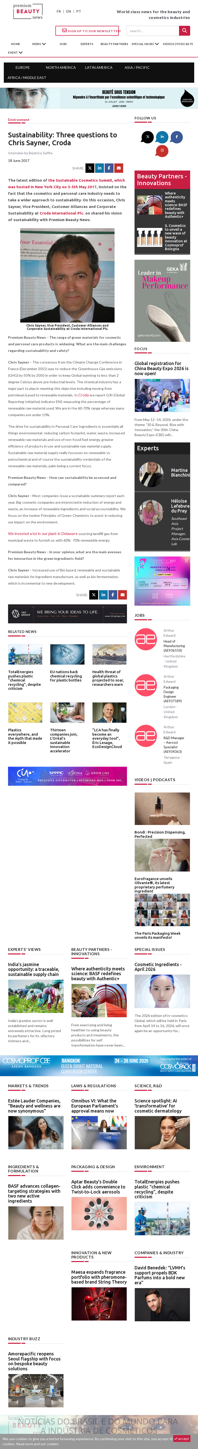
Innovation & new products (90, 1230)
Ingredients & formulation (22, 1144)
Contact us (58, 1425)
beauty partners (114, 44)
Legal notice (164, 1425)
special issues (143, 44)
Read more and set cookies (37, 1444)
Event (13, 52)
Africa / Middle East (27, 77)
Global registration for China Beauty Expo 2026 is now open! (162, 353)
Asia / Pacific (137, 67)
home (15, 44)
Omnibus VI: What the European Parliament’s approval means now (94, 1081)
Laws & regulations (92, 1061)
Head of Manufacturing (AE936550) (174, 630)
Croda (83, 395)
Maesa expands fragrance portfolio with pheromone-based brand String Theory (99, 1251)
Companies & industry (158, 1228)
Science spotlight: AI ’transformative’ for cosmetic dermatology (158, 1081)
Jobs (139, 601)
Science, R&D (147, 1061)
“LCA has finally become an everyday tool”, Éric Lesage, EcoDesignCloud (108, 735)
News (37, 44)
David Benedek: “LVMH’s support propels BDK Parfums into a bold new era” (160, 1250)
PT (78, 11)
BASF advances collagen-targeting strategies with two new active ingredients (34, 1168)
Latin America (99, 67)
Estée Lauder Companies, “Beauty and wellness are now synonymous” (34, 1081)
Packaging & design (92, 1142)
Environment (19, 119)
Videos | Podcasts (178, 44)
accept (181, 1438)
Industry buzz (23, 1313)
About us (31, 1425)
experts (87, 44)
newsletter (138, 1425)
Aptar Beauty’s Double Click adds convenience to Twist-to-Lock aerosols (98, 1161)
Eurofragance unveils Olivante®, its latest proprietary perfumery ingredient (161, 865)
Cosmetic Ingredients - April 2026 (158, 943)
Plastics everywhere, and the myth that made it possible (24, 733)
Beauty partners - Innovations (162, 165)
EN (68, 11)
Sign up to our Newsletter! (90, 30)
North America (61, 67)
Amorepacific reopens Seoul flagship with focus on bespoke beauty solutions (34, 1335)
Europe (23, 67)
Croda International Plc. (62, 213)
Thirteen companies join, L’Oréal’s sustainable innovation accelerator (66, 737)
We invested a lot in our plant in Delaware (41, 533)
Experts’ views (23, 926)
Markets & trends (27, 1061)
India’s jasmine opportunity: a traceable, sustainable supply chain (33, 945)
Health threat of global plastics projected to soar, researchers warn (106, 677)
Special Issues (149, 926)
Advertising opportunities (98, 1425)
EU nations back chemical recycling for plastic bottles (65, 675)
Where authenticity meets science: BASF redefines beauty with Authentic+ (98, 949)
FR (59, 11)
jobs (63, 44)
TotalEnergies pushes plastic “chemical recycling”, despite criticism (25, 677)
